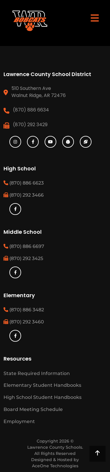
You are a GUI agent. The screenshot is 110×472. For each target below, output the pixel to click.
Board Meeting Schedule (33, 409)
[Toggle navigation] (95, 18)
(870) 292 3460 (24, 322)
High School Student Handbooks (43, 397)
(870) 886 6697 (24, 246)
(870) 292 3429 (30, 124)
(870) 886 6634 (31, 109)
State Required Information (37, 373)
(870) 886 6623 (24, 183)
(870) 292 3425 (23, 258)
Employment (19, 421)
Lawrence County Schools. (55, 447)
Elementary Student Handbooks (42, 385)
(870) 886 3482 (24, 310)
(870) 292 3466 (24, 195)
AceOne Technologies (55, 465)
